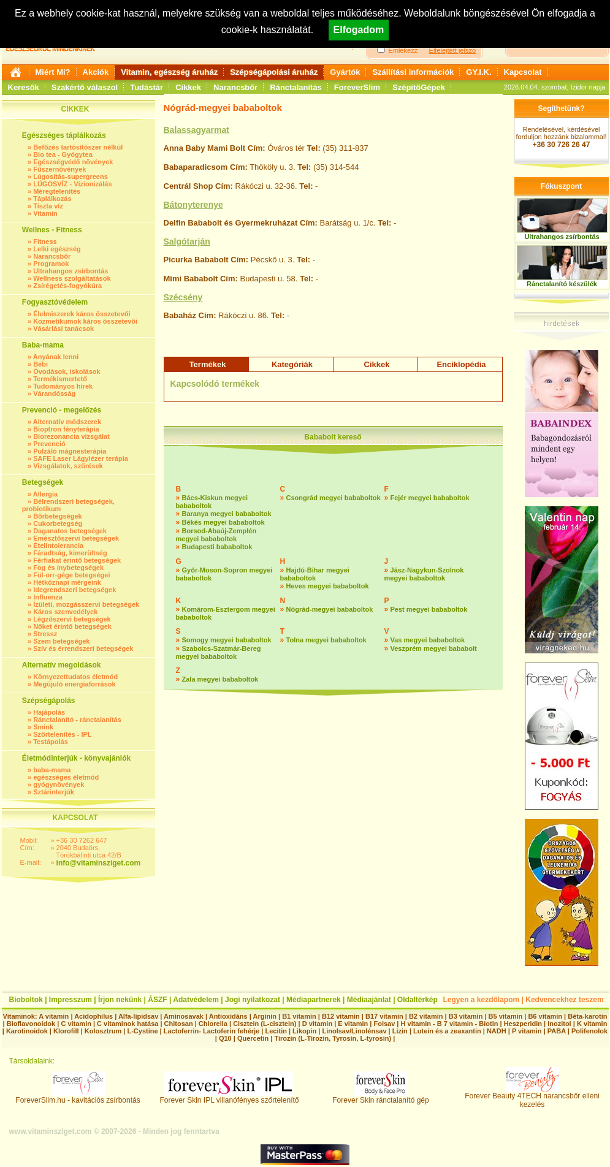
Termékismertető (60, 378)
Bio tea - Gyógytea (63, 154)
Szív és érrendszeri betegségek (83, 648)
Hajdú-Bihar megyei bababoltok (314, 574)
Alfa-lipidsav (138, 1016)
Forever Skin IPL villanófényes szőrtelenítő (229, 1096)
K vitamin (592, 1023)
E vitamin (353, 1023)
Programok (51, 263)
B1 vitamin (299, 1016)
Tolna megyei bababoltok (326, 640)
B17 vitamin (384, 1016)
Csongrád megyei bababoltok (333, 497)
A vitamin (54, 1016)
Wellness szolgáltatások (71, 278)
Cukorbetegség (57, 523)
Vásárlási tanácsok (63, 328)
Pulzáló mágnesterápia (69, 451)
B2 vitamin (426, 1016)
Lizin (400, 1031)
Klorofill (66, 1031)
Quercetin (253, 1038)
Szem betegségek (61, 641)
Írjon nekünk (120, 999)
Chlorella (213, 1023)
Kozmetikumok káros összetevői (85, 321)
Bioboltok (26, 999)
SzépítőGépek (418, 87)
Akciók (96, 72)
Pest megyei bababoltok (429, 609)
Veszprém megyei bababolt (434, 648)
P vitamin (528, 1031)
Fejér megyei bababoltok (430, 497)
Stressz (45, 633)
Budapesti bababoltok (217, 546)
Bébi (40, 364)
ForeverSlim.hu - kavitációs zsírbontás (77, 1096)
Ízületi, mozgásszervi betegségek (86, 604)
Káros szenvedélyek (65, 611)
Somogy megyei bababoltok (227, 640)
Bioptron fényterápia (66, 429)
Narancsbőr (235, 87)
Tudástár (146, 87)
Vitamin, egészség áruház (169, 72)
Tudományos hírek (63, 386)
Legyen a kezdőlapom (481, 999)
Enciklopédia (461, 364)
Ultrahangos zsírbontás (70, 271)
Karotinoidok (27, 1031)
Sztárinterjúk (53, 792)
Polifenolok (589, 1031)
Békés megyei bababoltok (223, 522)
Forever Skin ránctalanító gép (380, 1096)
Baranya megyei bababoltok (227, 513)
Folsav (384, 1023)
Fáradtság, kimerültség (70, 553)
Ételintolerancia (58, 545)
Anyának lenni (56, 356)
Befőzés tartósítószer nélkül (78, 147)
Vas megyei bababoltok (428, 640)
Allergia (45, 494)
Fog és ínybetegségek (68, 567)
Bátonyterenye (193, 205)
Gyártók (345, 72)
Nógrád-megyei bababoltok (329, 609)
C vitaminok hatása (127, 1023)
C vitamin (76, 1023)
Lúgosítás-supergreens (70, 176)
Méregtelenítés (56, 191)
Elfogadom (359, 30)
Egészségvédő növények (73, 161)
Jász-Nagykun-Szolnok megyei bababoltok (424, 574)
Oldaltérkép (417, 999)
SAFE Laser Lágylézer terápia (80, 458)
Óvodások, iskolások (66, 371)
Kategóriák (292, 364)
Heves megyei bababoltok (327, 586)
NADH (496, 1031)
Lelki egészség (57, 249)
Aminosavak (184, 1016)
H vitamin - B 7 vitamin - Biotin (449, 1023)
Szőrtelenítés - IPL (62, 734)
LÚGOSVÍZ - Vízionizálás (72, 184)
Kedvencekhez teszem (564, 999)
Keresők (23, 87)
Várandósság (54, 393)
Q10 (225, 1038)
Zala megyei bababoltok (220, 679)
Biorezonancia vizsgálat (71, 436)
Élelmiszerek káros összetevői (81, 313)
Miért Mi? (53, 72)
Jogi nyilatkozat (252, 999)
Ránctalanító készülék (562, 283)
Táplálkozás (52, 198)
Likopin (304, 1031)
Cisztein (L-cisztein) (264, 1023)
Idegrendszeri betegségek (74, 589)
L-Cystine (142, 1031)
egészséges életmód (66, 777)
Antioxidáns (228, 1016)
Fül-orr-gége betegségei (71, 575)
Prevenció (49, 443)
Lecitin (275, 1031)
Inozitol (559, 1023)
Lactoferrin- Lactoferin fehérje (211, 1031)
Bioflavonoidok (31, 1023)
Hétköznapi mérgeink (67, 582)
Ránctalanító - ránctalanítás (77, 719)
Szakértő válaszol (84, 87)
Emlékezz (403, 50)
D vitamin (317, 1023)
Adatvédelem (196, 999)
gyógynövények (58, 784)
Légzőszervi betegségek (72, 619)
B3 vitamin (466, 1016)
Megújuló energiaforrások (74, 684)
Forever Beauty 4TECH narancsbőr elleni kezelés (532, 1097)
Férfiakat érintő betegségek (77, 560)
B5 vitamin (506, 1016)
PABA (557, 1031)
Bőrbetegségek (57, 516)
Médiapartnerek (313, 999)
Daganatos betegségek (70, 530)
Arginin (264, 1016)
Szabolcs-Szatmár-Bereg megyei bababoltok (218, 652)
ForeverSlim (357, 87)
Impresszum (70, 999)
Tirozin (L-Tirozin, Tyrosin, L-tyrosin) (332, 1038)
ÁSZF (157, 999)
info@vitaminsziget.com (98, 863)
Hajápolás (49, 712)
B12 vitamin (341, 1016)
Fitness (45, 241)
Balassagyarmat (196, 130)
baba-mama (52, 770)
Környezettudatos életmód (75, 676)
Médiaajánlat (369, 999)
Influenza (48, 597)
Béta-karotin (587, 1016)
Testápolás (50, 741)
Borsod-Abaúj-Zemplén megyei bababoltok (216, 534)
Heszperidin (524, 1023)
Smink (43, 727)
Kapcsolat (523, 72)
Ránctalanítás (296, 87)
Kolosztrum (103, 1031)
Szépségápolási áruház (274, 72)
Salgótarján (187, 241)
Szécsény (183, 297)
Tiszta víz (48, 206)
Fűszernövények (59, 169)
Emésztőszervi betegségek (76, 538)
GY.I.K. (478, 72)
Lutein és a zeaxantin (447, 1031)
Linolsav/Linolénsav (354, 1031)
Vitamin (45, 213)
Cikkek (188, 87)
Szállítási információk (413, 72)
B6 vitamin (545, 1016)
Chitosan (178, 1023)
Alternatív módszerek (67, 421)
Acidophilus (93, 1016)
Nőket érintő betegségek (72, 626)
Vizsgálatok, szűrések (68, 465)
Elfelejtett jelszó (452, 50)
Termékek (207, 364)
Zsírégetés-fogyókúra (67, 285)
